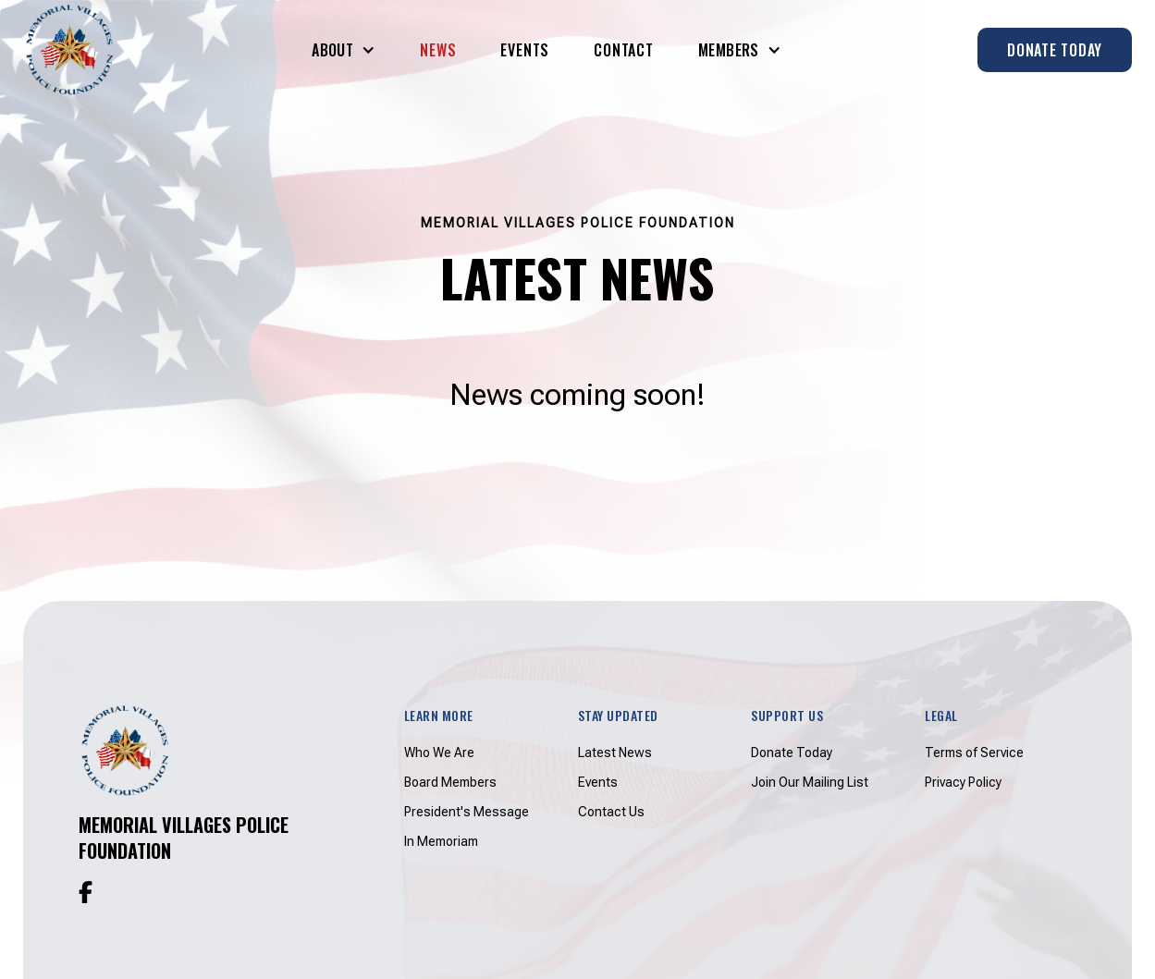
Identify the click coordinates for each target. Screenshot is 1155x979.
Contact (624, 50)
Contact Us (611, 811)
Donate (1054, 50)
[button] (343, 50)
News (438, 50)
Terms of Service (974, 752)
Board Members (450, 782)
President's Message (466, 811)
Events (524, 50)
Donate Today (791, 752)
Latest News (615, 752)
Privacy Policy (963, 782)
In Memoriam (441, 841)
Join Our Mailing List (809, 782)
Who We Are (439, 752)
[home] (69, 50)
